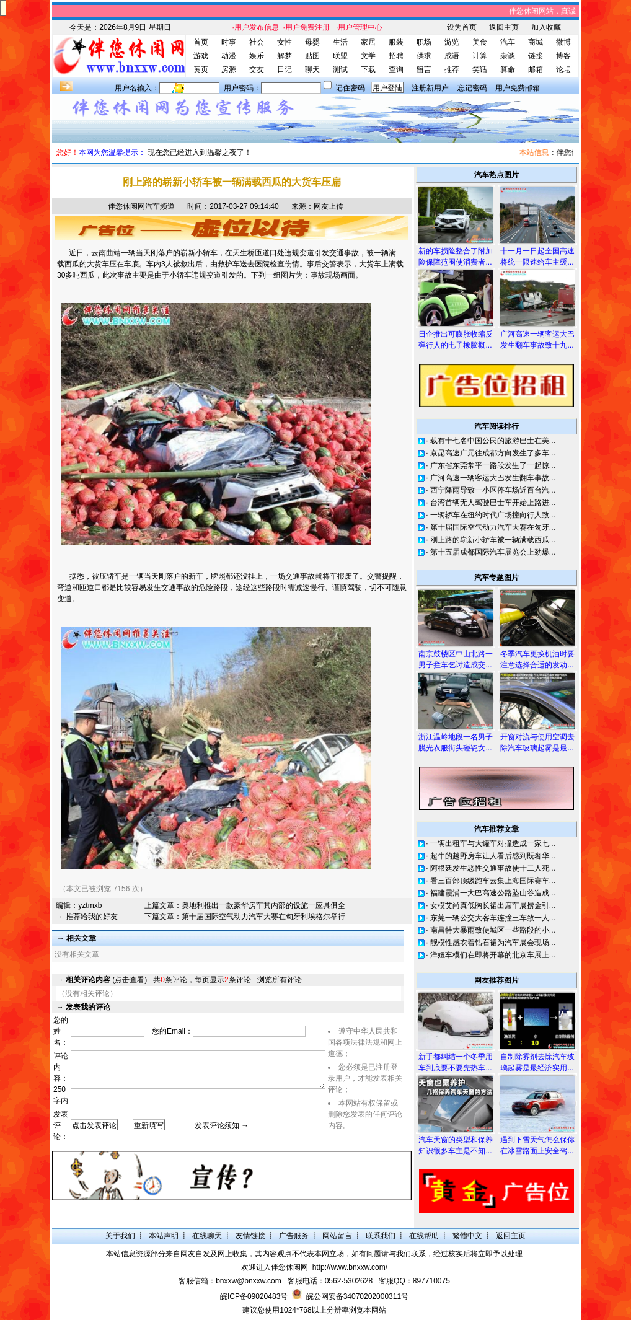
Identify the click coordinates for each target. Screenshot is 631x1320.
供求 (424, 55)
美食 (479, 42)
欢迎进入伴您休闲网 (274, 1267)
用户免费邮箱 (517, 88)
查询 (396, 69)
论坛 (563, 69)
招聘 (396, 55)
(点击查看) (106, 979)
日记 (284, 69)
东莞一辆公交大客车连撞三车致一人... (492, 917)
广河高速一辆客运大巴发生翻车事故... (492, 477)
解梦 (284, 55)
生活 (340, 42)
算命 (507, 69)
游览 (451, 42)
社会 (256, 42)
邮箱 (535, 69)
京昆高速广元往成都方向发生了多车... (492, 453)
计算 (479, 55)
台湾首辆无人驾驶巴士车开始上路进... (492, 502)
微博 (563, 42)
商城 (535, 42)
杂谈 (507, 55)
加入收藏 (546, 27)
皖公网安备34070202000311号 (357, 1296)
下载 (368, 69)
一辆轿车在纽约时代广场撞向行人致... (492, 515)
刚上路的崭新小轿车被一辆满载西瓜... (492, 539)
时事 (228, 42)
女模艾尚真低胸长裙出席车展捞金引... (492, 905)
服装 (396, 42)
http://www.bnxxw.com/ (349, 1267)
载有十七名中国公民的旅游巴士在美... (492, 440)
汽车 (507, 42)
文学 (368, 55)
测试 (340, 69)
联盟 (340, 55)
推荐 (451, 69)
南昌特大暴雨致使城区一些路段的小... (492, 930)
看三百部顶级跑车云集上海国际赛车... (492, 880)
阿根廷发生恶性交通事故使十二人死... (492, 868)
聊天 (312, 69)
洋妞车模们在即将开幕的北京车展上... (492, 955)
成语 (451, 55)
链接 (535, 55)
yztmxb (90, 905)
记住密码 (350, 88)
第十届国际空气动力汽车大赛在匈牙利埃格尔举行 (263, 916)
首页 (200, 42)
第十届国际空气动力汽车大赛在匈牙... (492, 527)
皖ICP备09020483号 (254, 1296)
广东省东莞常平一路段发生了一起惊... (492, 465)
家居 (368, 42)
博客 (563, 55)
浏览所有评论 (279, 979)
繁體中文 (467, 1235)
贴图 (312, 55)
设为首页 (462, 27)
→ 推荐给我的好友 (86, 916)
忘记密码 (472, 88)
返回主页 (504, 27)
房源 (228, 69)
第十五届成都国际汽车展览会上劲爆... (492, 552)
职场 (424, 42)
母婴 (312, 42)
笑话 (479, 69)
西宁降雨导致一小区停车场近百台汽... (492, 490)
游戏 (200, 55)
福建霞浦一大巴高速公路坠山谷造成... (492, 893)
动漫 (228, 55)
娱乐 (256, 55)
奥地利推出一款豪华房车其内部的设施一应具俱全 (263, 905)
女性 (284, 42)
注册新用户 (430, 88)
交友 (256, 69)
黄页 (200, 69)
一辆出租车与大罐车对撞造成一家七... (492, 843)
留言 (424, 69)
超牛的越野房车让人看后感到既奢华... (492, 855)
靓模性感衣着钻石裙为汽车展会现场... (492, 942)
